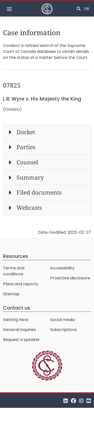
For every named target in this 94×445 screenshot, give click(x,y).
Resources (15, 256)
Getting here (15, 320)
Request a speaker (21, 339)
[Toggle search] (78, 9)
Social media (62, 320)
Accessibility (62, 268)
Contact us (16, 308)
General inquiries (19, 330)
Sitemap (11, 294)
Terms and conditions (13, 271)
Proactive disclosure (70, 278)
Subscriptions (63, 330)
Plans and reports (20, 284)
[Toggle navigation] (9, 9)
